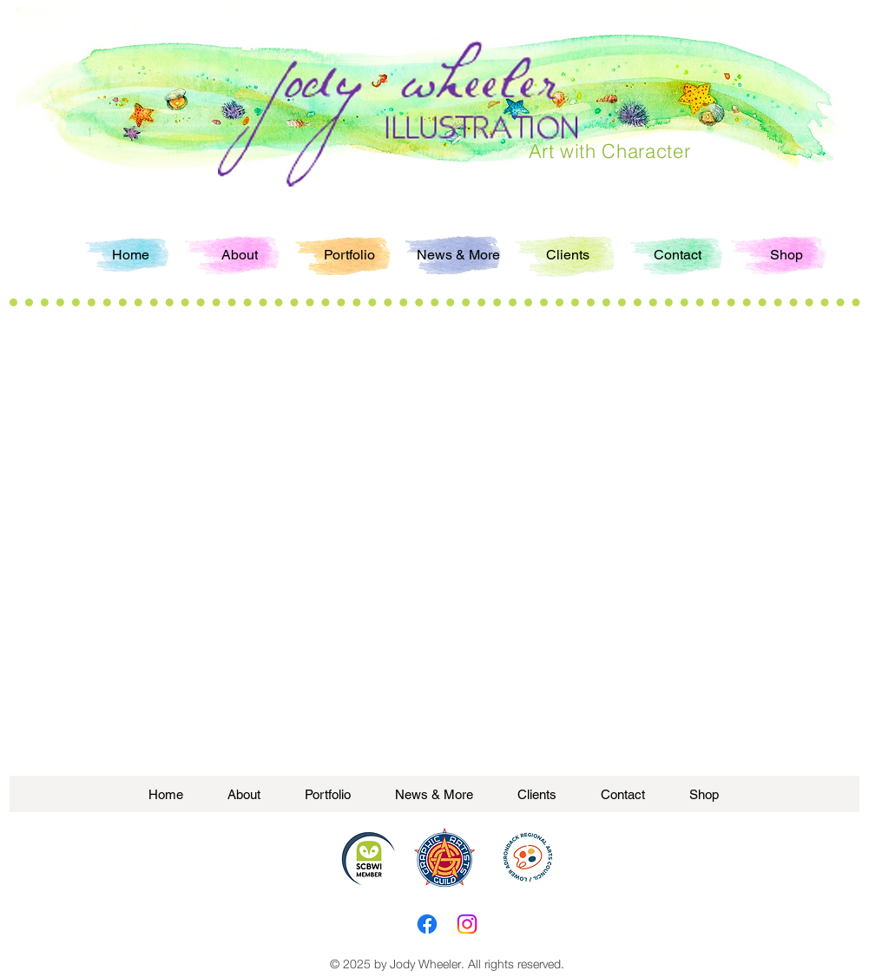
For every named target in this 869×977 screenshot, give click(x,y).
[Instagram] (467, 924)
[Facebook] (427, 924)
